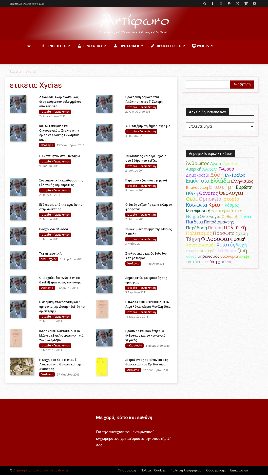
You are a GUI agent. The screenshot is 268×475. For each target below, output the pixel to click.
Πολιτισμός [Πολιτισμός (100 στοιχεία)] (199, 233)
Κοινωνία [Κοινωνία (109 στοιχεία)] (196, 204)
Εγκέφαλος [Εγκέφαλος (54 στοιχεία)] (235, 175)
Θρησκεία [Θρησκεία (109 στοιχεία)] (210, 198)
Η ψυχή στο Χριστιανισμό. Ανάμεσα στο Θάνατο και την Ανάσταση (60, 364)
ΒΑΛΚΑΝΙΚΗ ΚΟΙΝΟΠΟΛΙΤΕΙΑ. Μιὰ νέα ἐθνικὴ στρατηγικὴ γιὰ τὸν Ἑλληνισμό (61, 335)
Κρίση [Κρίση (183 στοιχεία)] (216, 204)
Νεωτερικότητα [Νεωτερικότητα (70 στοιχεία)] (227, 211)
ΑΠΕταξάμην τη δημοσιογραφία (147, 126)
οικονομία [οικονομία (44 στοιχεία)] (229, 256)
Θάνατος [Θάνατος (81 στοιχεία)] (208, 193)
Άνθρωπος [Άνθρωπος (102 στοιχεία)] (197, 163)
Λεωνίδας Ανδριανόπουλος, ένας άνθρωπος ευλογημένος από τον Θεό (60, 101)
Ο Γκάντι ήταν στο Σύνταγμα (59, 156)
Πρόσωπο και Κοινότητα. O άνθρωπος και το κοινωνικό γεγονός (145, 335)
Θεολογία (47, 145)
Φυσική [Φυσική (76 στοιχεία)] (238, 239)
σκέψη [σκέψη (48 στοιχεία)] (244, 256)
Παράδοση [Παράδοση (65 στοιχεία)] (196, 228)
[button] (205, 3)
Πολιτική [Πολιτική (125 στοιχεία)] (235, 227)
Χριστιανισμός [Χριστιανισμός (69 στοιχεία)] (201, 245)
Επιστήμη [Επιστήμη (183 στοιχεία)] (222, 186)
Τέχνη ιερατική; (50, 253)
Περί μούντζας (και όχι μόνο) (146, 180)
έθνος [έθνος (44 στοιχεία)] (191, 250)
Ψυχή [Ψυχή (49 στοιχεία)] (241, 245)
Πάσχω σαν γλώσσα (53, 229)
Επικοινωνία (239, 470)
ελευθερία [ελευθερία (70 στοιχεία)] (226, 251)
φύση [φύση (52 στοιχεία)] (212, 261)
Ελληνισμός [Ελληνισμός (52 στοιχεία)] (242, 181)
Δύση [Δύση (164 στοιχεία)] (217, 174)
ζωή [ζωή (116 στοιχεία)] (242, 250)
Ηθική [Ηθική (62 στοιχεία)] (192, 193)
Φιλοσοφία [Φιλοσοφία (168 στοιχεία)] (215, 238)
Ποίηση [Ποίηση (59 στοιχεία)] (215, 228)
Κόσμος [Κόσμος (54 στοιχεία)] (232, 205)
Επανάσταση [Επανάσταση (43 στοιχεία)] (197, 187)
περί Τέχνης (48, 259)
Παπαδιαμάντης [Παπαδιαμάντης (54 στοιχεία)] (219, 222)
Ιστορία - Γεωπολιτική (55, 111)
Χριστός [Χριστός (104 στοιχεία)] (226, 244)
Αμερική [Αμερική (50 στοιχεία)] (193, 169)
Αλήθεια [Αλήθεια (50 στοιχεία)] (230, 163)
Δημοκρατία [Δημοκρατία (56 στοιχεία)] (197, 175)
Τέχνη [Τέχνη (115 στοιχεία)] (193, 239)
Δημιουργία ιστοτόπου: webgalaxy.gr (40, 470)
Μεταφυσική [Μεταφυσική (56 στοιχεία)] (198, 211)
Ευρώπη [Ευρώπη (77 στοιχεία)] (244, 187)
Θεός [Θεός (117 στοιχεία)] (192, 198)
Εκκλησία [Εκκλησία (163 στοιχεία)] (197, 180)
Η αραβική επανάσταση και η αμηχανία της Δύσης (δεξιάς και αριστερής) (62, 306)
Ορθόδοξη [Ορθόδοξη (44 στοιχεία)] (231, 216)
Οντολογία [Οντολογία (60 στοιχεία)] (210, 216)
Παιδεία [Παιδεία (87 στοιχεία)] (194, 222)
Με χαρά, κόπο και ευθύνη (124, 417)
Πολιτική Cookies (153, 470)
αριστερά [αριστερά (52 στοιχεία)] (206, 251)
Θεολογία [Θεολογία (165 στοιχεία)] (231, 192)
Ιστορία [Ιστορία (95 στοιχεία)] (230, 199)
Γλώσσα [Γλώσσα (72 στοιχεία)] (226, 169)
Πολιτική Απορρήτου (185, 470)
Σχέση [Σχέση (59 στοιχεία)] (242, 233)
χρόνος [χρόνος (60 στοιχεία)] (225, 261)
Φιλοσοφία (134, 345)
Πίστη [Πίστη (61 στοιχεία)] (246, 216)
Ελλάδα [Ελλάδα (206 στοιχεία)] (220, 180)
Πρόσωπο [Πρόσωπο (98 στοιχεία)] (224, 233)
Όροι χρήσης (215, 470)
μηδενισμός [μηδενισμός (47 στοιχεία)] (208, 256)
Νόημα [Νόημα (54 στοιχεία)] (192, 216)
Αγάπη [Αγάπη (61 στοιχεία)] (216, 163)
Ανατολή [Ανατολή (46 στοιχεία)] (210, 169)
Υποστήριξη (127, 470)
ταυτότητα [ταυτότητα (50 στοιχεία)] (196, 261)
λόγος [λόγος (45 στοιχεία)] (191, 256)
